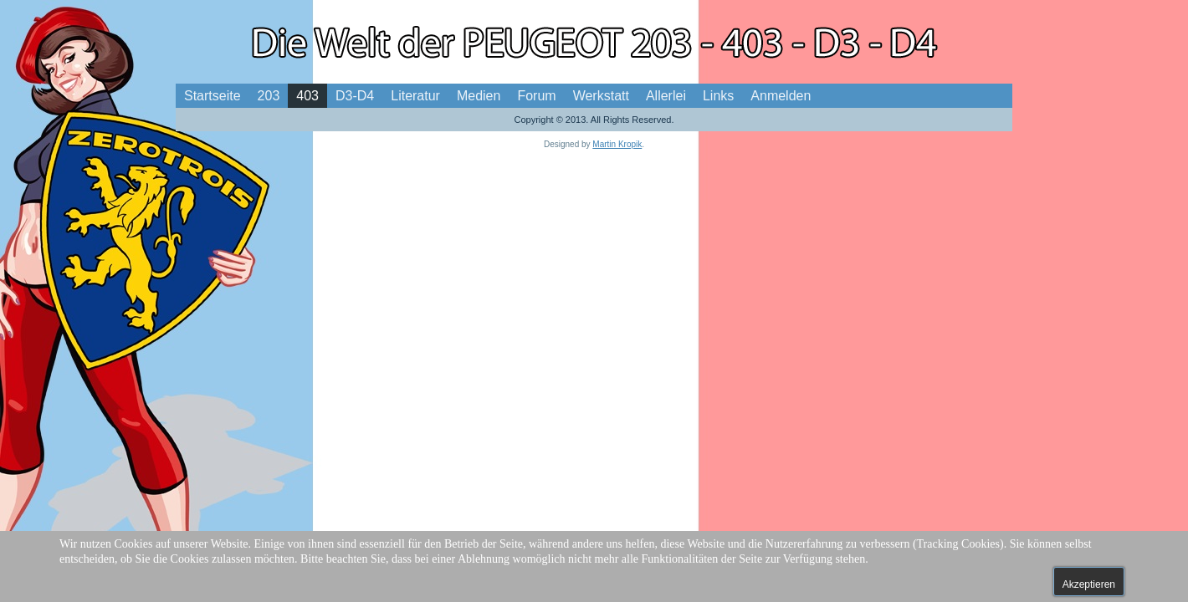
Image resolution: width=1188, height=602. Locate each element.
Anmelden (780, 96)
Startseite (212, 96)
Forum (536, 96)
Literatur (415, 96)
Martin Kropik (617, 144)
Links (718, 96)
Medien (478, 96)
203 (269, 96)
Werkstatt (601, 96)
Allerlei (666, 96)
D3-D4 (354, 96)
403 (307, 96)
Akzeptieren (1089, 584)
